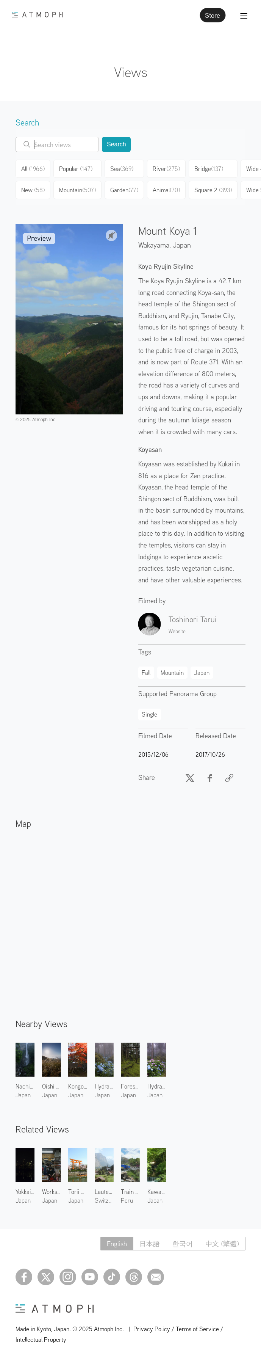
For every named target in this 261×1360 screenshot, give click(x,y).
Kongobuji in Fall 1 (77, 1086)
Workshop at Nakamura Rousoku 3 (51, 1191)
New (33, 190)
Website (177, 631)
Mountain (77, 190)
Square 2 (213, 190)
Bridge (208, 169)
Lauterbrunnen (104, 1191)
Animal (166, 190)
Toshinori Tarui (193, 619)
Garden (124, 190)
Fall (146, 672)
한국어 (182, 1243)
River (166, 169)
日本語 (149, 1243)
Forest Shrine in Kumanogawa (130, 1086)
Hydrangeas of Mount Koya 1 (156, 1086)
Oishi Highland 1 (51, 1086)
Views (130, 71)
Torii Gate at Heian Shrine (77, 1191)
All (33, 169)
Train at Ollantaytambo (130, 1191)
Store (212, 15)
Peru (127, 1200)
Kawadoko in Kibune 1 (156, 1191)
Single (149, 714)
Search (116, 144)
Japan (182, 244)
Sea (121, 169)
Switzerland (104, 1200)
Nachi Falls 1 (25, 1086)
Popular (75, 169)
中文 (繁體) (222, 1243)
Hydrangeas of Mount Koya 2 (104, 1086)
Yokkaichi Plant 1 (25, 1191)
